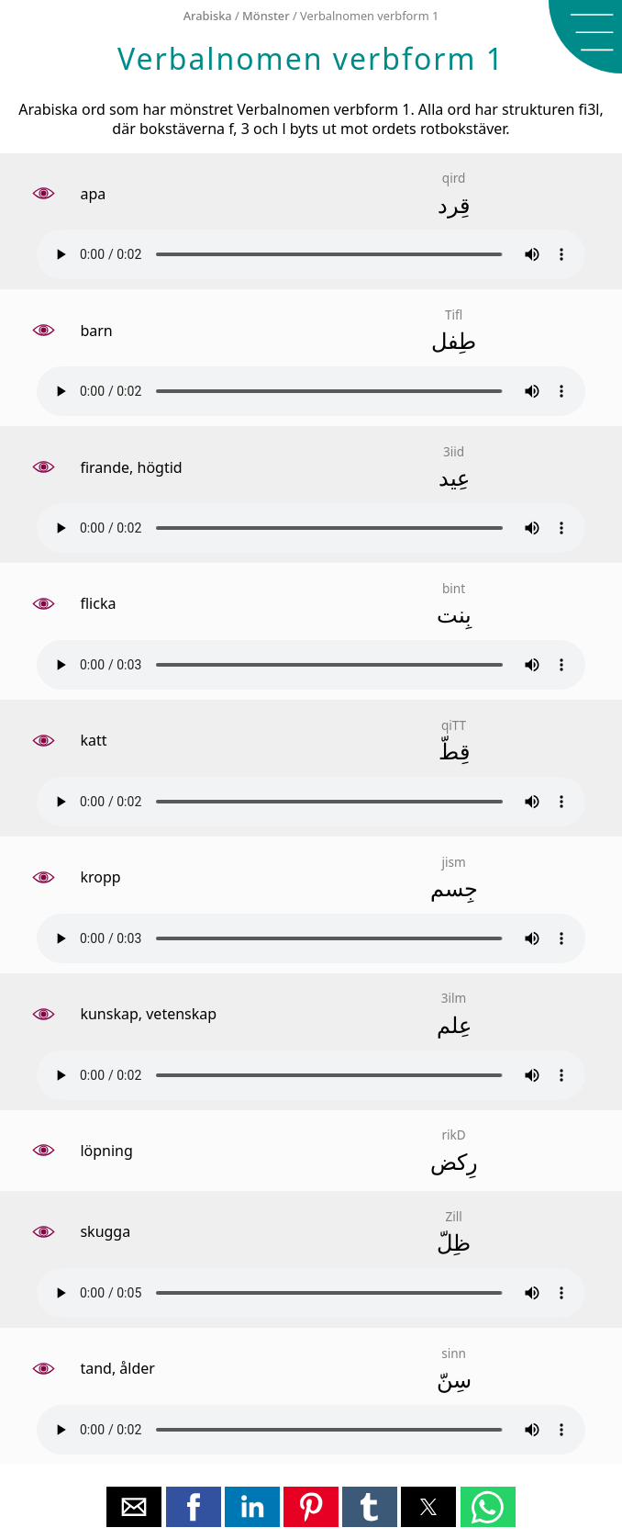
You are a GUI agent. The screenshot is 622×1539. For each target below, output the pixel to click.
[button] (585, 36)
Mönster (265, 15)
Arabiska (207, 15)
